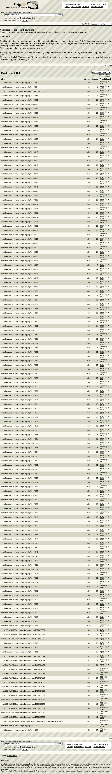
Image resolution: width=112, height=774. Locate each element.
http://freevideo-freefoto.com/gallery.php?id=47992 (19, 322)
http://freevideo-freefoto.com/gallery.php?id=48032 (19, 226)
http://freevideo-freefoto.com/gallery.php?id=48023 (19, 265)
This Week (76, 6)
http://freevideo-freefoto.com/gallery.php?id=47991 (19, 326)
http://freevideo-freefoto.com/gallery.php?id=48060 (19, 104)
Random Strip (97, 6)
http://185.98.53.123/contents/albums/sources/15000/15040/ (23, 704)
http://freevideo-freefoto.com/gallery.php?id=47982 (19, 365)
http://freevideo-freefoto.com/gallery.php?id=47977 (19, 387)
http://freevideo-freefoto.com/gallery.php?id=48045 (19, 169)
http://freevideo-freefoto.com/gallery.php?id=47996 (19, 304)
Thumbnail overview (27, 18)
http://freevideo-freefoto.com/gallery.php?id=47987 (19, 343)
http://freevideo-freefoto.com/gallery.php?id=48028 (19, 243)
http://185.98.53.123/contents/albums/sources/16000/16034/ (23, 717)
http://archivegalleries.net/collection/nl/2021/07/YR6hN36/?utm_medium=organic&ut (32, 721)
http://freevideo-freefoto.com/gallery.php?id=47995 (19, 308)
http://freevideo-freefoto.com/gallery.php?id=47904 (19, 626)
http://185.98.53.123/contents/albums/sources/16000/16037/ (23, 634)
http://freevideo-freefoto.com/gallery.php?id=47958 (19, 478)
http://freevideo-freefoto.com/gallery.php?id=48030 (19, 235)
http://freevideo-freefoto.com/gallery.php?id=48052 (19, 139)
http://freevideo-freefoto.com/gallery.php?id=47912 (19, 591)
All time (85, 6)
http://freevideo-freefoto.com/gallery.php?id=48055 (19, 126)
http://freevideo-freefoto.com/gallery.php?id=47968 (19, 435)
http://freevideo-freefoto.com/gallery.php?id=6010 (19, 87)
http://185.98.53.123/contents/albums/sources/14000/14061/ (23, 687)
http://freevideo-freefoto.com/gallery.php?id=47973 (19, 413)
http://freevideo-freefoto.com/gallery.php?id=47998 (19, 295)
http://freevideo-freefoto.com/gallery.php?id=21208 (19, 730)
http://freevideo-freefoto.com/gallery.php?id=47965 (19, 448)
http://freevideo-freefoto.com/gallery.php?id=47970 (19, 426)
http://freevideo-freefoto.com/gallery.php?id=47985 (19, 352)
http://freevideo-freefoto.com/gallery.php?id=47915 (19, 578)
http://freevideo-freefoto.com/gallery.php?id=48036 (19, 209)
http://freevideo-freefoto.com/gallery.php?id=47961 (19, 465)
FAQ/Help (86, 24)
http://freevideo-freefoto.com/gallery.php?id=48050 (19, 148)
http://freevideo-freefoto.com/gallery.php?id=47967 (19, 439)
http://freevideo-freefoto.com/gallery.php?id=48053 (19, 135)
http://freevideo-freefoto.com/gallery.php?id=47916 (19, 574)
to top (109, 738)
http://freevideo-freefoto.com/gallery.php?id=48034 (19, 217)
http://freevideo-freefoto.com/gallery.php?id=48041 (19, 187)
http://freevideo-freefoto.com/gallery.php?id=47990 (19, 330)
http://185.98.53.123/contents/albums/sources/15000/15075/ (23, 639)
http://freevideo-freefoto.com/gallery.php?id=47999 (19, 291)
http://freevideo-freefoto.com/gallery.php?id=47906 (19, 617)
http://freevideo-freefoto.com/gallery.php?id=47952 (19, 504)
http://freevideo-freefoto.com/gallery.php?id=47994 (19, 313)
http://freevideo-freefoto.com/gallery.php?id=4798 (19, 404)
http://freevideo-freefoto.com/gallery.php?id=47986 (19, 348)
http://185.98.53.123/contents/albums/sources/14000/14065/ (23, 669)
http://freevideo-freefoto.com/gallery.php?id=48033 (19, 222)
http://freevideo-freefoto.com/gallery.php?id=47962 (19, 461)
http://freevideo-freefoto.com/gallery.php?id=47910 (19, 600)
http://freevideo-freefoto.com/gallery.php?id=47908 (19, 608)
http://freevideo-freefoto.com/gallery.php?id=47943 (19, 543)
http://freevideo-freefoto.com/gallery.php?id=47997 (19, 300)
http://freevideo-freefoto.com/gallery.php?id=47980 (19, 374)
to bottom (108, 65)
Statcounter (12, 755)
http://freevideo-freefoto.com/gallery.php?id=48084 (19, 96)
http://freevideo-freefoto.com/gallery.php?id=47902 (19, 647)
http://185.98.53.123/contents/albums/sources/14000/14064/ (23, 674)
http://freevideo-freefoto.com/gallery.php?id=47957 (19, 482)
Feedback (94, 24)
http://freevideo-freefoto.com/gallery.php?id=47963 (19, 456)
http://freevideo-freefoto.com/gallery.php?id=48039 (19, 195)
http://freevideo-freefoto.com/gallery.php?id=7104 (19, 82)
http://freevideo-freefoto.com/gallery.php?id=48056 (19, 122)
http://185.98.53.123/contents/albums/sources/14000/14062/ (23, 682)
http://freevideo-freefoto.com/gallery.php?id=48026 (19, 252)
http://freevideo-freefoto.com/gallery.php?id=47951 (19, 508)
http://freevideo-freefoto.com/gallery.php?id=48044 (19, 174)
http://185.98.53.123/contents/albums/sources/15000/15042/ (23, 665)
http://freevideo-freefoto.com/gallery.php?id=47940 (19, 556)
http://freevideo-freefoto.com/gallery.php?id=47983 (19, 361)
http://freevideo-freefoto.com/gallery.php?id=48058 (19, 113)
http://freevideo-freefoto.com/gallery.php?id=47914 (19, 582)
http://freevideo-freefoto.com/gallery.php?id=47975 (19, 395)
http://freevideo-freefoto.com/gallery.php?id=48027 (19, 248)
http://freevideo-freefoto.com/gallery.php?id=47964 (19, 452)
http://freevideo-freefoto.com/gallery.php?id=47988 (19, 339)
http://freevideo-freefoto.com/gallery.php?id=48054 (19, 130)
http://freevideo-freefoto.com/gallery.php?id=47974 (19, 400)
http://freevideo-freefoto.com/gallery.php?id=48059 (19, 109)
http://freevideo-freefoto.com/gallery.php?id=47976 (19, 391)
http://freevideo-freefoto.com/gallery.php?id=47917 (19, 569)
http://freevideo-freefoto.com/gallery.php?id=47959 (19, 474)
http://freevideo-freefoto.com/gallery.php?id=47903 (19, 643)
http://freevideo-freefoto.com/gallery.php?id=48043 (19, 178)
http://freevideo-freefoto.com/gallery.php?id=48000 (19, 287)
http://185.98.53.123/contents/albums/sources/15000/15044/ (23, 656)
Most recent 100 (98, 4)
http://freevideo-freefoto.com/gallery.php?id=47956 (19, 487)
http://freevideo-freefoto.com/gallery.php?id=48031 (19, 230)
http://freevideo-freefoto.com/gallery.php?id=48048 (19, 156)
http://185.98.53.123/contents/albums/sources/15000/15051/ (23, 695)
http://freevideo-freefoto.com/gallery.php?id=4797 (19, 408)
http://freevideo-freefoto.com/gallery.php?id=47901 (19, 652)
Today (67, 6)
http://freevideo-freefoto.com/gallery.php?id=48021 (19, 274)
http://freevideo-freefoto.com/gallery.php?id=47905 (19, 621)
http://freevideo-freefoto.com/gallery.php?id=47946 (19, 530)
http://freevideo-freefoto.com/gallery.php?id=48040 (19, 191)
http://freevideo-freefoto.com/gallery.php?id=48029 (19, 239)
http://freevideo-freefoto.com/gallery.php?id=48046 (19, 165)
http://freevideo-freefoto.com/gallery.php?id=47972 (19, 417)
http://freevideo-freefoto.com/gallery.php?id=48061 (19, 100)
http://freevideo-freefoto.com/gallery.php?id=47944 (19, 539)
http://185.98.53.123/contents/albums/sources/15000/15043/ (23, 660)
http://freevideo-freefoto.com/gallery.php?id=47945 (19, 534)
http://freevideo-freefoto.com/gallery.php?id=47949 (19, 517)
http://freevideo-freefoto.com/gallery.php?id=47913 (19, 587)
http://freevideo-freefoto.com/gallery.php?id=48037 (19, 204)
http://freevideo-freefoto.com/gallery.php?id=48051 (19, 143)
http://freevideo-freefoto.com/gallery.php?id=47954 (19, 495)
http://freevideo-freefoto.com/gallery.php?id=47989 (19, 335)
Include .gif (12, 18)
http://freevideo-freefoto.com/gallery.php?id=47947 (19, 526)
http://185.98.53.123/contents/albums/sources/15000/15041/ (23, 700)
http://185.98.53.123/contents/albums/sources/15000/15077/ (23, 91)
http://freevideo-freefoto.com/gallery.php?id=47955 (19, 491)
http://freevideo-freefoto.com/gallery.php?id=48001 (19, 282)
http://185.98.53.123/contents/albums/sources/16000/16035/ (23, 713)
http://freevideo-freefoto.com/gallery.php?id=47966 (19, 443)
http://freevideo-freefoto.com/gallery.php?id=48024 (19, 261)
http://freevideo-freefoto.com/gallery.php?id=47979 (19, 378)
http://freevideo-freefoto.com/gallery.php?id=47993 (19, 317)
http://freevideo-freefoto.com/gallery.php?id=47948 (19, 521)
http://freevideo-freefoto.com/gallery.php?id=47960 (19, 469)
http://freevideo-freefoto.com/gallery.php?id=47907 (19, 613)
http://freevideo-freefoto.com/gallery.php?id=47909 (19, 604)
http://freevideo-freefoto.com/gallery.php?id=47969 (19, 430)
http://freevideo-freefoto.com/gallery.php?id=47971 (19, 421)
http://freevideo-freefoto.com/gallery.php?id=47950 (19, 513)
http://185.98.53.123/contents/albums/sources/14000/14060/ (23, 691)
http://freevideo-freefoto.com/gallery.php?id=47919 (19, 561)
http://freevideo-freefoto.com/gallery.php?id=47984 (19, 356)
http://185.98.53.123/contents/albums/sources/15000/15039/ (23, 708)
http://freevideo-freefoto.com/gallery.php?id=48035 (19, 213)
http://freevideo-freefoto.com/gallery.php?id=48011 (19, 278)
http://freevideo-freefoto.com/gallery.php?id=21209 (19, 726)
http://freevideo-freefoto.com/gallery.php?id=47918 (19, 565)
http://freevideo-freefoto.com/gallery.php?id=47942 (19, 547)
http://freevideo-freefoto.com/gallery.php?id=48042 (19, 182)
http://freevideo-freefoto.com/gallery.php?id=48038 (19, 200)
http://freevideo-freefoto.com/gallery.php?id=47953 (19, 500)
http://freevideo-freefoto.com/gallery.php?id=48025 (19, 256)
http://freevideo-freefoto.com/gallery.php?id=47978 (19, 382)
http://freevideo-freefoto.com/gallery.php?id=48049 (19, 152)
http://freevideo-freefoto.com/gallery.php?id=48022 (19, 269)
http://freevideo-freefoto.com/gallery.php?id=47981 (19, 369)
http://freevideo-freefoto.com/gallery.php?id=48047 (19, 161)
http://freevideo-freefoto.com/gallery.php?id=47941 (19, 552)
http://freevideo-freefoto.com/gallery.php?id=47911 (19, 595)
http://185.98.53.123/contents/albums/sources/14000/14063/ (23, 678)
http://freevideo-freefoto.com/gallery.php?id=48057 (19, 117)
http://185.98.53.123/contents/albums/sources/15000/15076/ (23, 630)
